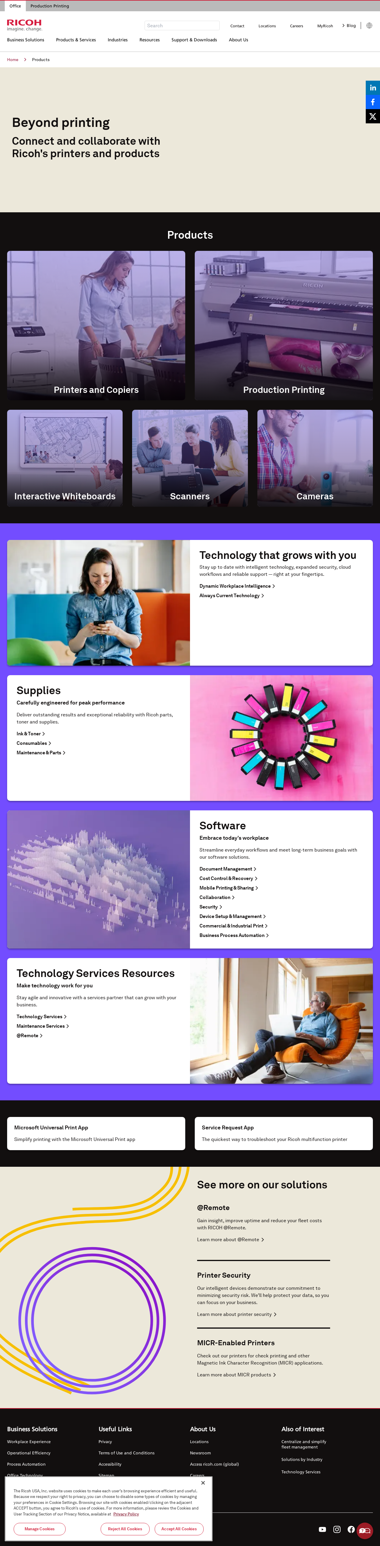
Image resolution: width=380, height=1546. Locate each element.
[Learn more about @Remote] (263, 1239)
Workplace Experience (29, 1441)
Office (15, 5)
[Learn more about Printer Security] (263, 1314)
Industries (118, 43)
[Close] (203, 1482)
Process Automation (26, 1464)
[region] (109, 1508)
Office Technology (25, 1475)
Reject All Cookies (125, 1529)
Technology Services (300, 1471)
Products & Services (76, 43)
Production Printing (50, 5)
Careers (296, 25)
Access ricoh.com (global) (214, 1464)
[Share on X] (373, 116)
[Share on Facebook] (373, 102)
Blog (349, 25)
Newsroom (200, 1452)
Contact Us (200, 1486)
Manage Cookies (40, 1529)
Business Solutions (25, 43)
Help (365, 1531)
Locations (267, 25)
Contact (237, 25)
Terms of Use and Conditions (126, 1452)
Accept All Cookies (179, 1529)
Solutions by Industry (301, 1459)
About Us (238, 43)
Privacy (105, 1441)
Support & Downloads (194, 43)
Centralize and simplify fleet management (303, 1444)
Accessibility (110, 1464)
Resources (150, 43)
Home (16, 59)
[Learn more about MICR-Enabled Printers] (263, 1374)
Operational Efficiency (28, 1452)
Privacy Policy (126, 1514)
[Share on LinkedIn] (373, 88)
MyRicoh (325, 25)
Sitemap (106, 1475)
